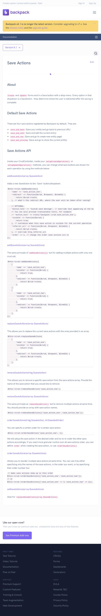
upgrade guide (39, 27)
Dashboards (59, 566)
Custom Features (12, 589)
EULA (56, 584)
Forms (56, 561)
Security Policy (60, 605)
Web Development (12, 605)
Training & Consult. (12, 594)
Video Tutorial (10, 561)
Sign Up (92, 3)
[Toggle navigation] (94, 12)
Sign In (81, 3)
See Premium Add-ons (17, 535)
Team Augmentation (13, 600)
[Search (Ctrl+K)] (95, 53)
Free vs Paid (9, 572)
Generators (59, 572)
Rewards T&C (60, 589)
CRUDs (57, 555)
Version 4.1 (11, 47)
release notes (17, 27)
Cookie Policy (60, 594)
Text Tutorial (9, 555)
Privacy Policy (60, 600)
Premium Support (12, 584)
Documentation (11, 566)
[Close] (94, 23)
